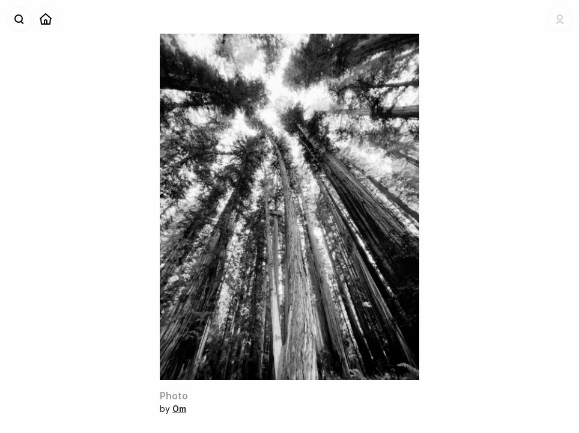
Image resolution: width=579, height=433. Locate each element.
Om (179, 409)
